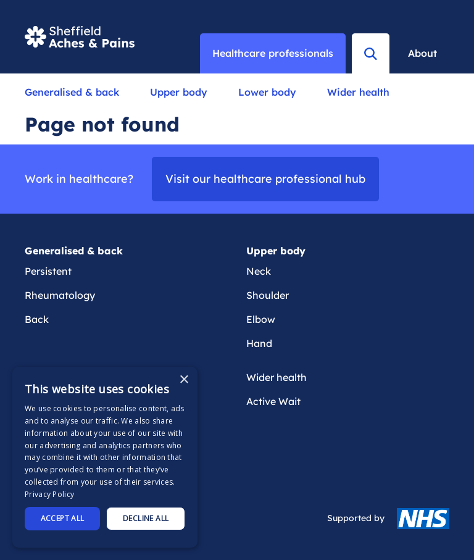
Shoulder (267, 295)
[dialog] (105, 457)
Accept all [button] (63, 518)
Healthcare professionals (272, 53)
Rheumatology (60, 295)
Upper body (178, 92)
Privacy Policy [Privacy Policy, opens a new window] (49, 494)
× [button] (183, 380)
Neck (258, 271)
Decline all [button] (145, 518)
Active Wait (273, 401)
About (422, 53)
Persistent (48, 271)
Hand (259, 343)
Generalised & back (72, 92)
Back (37, 319)
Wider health (358, 92)
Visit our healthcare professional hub (265, 179)
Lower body (267, 92)
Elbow (260, 319)
